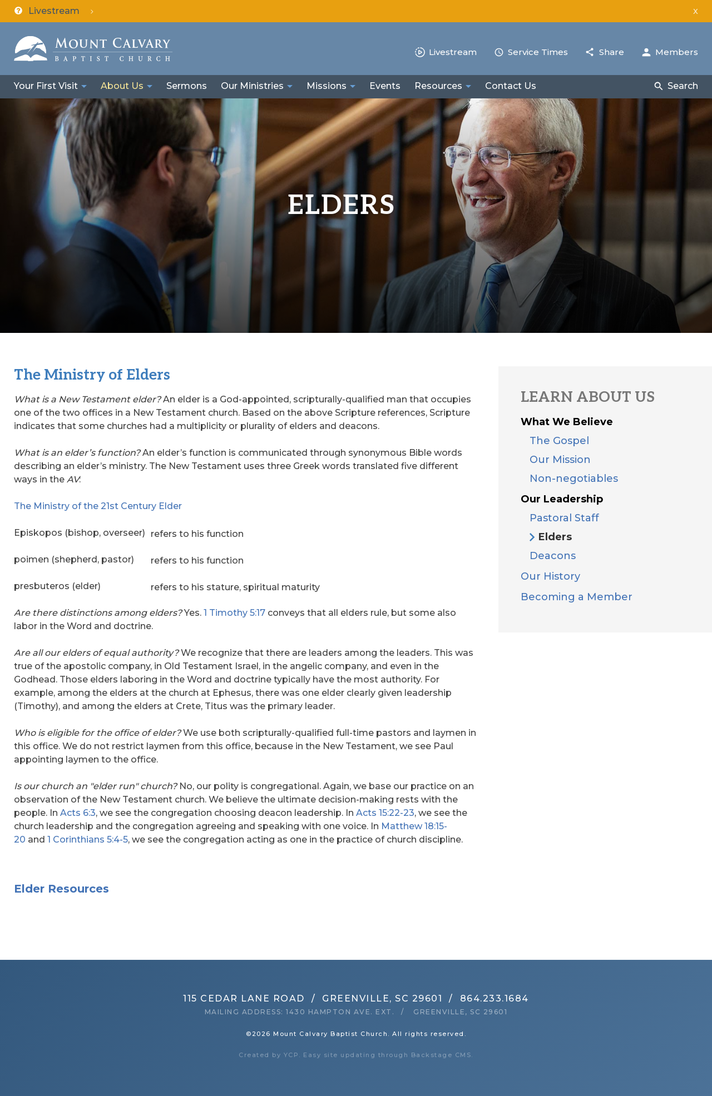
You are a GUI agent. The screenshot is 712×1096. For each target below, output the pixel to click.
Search (683, 86)
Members (676, 52)
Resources (438, 86)
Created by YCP (269, 1055)
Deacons (553, 556)
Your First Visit (46, 86)
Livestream (453, 52)
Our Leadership (562, 499)
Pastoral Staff (564, 518)
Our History (550, 576)
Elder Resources (61, 888)
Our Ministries (252, 86)
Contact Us (510, 86)
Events (384, 86)
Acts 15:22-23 (385, 813)
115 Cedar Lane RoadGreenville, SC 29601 (312, 998)
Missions (326, 86)
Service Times (538, 52)
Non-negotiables (574, 478)
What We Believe (567, 422)
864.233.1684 (494, 998)
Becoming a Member (576, 597)
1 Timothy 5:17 (234, 612)
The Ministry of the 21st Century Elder (98, 506)
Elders (555, 537)
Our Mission (560, 460)
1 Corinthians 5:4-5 (87, 839)
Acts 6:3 (78, 813)
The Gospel (559, 441)
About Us (122, 86)
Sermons (186, 86)
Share (611, 52)
